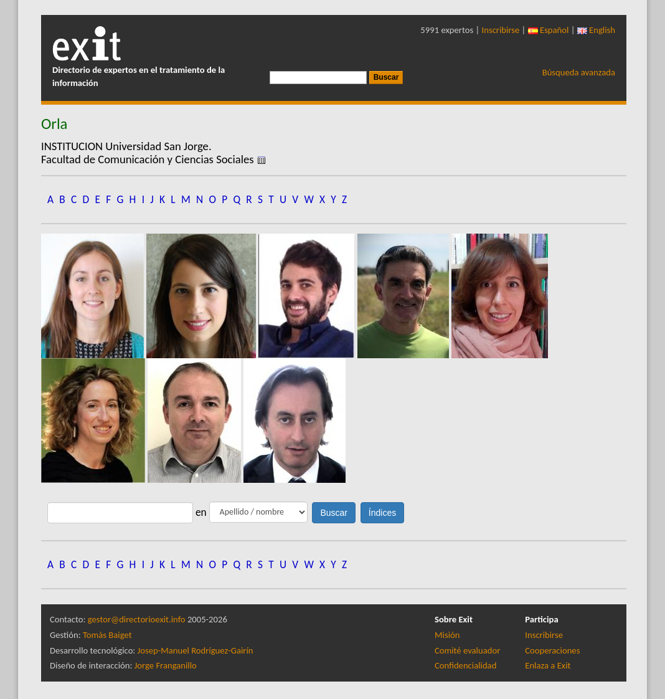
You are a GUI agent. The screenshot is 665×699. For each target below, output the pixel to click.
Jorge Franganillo (165, 665)
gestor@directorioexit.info (137, 619)
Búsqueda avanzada (578, 72)
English (596, 30)
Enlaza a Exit (547, 665)
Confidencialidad (465, 665)
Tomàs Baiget (107, 634)
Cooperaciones (552, 650)
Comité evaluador (467, 650)
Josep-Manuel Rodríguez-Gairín (195, 650)
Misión (447, 634)
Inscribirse (501, 30)
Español (548, 30)
